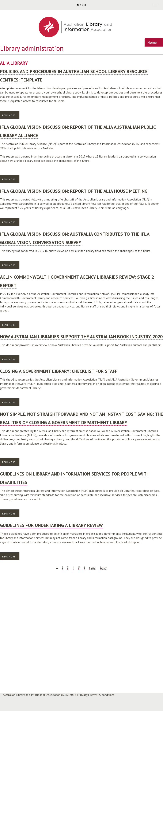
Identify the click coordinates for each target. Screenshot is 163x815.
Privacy (83, 695)
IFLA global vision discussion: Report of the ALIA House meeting (74, 191)
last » (103, 567)
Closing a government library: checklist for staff (58, 371)
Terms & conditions (102, 695)
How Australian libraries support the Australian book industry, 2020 (81, 336)
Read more (10, 115)
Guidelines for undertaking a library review (51, 525)
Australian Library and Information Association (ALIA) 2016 (39, 695)
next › (92, 567)
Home (152, 42)
